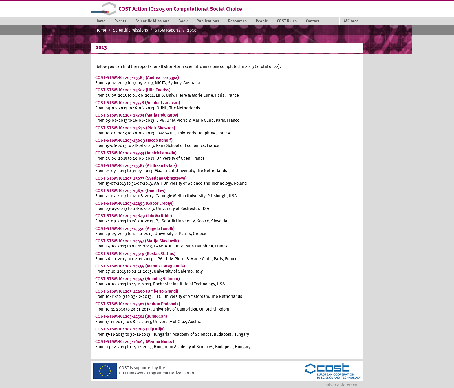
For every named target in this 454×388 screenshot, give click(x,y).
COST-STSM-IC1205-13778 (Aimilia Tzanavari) (137, 103)
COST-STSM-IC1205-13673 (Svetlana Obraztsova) (141, 178)
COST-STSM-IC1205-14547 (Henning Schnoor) (137, 279)
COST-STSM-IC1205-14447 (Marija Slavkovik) (137, 241)
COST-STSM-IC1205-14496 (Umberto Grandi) (136, 291)
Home (100, 30)
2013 (191, 30)
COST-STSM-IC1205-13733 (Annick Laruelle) (136, 153)
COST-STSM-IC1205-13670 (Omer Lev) (130, 191)
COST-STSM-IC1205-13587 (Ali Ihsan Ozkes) (136, 166)
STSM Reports (167, 30)
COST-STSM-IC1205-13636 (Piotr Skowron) (135, 128)
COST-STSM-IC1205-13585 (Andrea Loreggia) (137, 78)
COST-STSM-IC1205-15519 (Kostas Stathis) (135, 254)
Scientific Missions (130, 30)
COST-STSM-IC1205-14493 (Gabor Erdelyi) (134, 204)
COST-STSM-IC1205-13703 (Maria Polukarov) (136, 115)
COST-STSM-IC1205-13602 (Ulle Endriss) (133, 90)
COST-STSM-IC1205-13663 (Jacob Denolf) (134, 140)
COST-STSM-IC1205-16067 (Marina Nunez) (134, 342)
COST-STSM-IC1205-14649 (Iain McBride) (133, 216)
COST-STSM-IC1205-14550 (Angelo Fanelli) (135, 229)
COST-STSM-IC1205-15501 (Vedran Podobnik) (137, 304)
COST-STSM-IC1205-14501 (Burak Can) (131, 317)
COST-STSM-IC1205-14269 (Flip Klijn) (130, 329)
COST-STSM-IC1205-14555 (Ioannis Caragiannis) (140, 266)
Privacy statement (342, 385)
